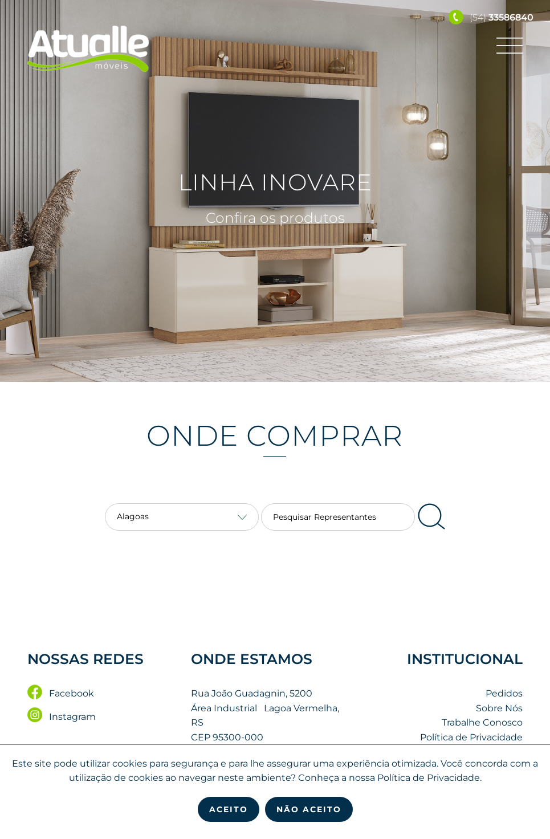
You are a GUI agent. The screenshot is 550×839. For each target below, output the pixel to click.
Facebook (60, 693)
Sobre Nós (499, 708)
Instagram (61, 716)
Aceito (228, 809)
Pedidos (504, 693)
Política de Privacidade (471, 737)
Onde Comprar (275, 435)
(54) (491, 17)
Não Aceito (308, 809)
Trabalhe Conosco (482, 723)
